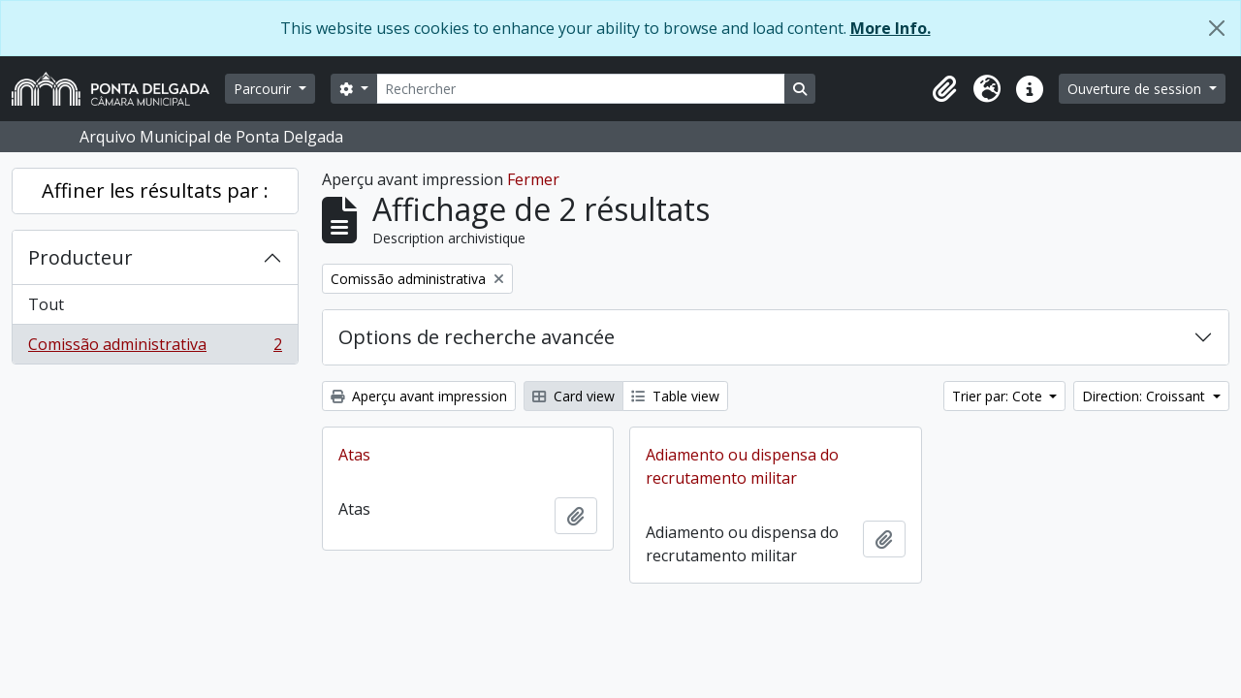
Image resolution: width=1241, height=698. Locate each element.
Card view (573, 396)
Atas (354, 454)
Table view (675, 396)
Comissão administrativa (154, 348)
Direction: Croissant (1145, 396)
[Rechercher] (580, 89)
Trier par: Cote (999, 396)
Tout (46, 304)
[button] (944, 89)
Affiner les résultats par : (155, 190)
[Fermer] (1216, 28)
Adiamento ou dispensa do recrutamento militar (742, 466)
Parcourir (264, 88)
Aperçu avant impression (419, 396)
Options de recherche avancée (476, 337)
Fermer (533, 179)
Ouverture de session (1136, 88)
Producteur (80, 257)
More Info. (890, 28)
